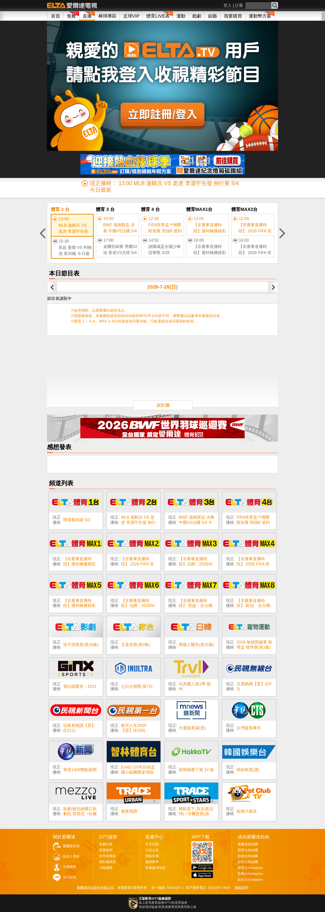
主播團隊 (69, 867)
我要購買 (233, 16)
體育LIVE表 (158, 16)
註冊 (239, 5)
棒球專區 (107, 16)
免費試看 (106, 844)
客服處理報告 (155, 868)
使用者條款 (107, 856)
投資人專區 (71, 856)
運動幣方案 (260, 16)
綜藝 (212, 16)
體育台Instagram (250, 868)
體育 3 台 (105, 209)
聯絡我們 (241, 887)
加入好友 (69, 877)
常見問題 (152, 844)
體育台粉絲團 (248, 850)
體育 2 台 (60, 209)
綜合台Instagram (250, 879)
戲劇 (196, 16)
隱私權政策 (107, 862)
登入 (227, 5)
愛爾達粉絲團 (248, 844)
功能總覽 (106, 868)
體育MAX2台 (244, 209)
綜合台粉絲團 (248, 862)
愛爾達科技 (71, 846)
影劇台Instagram (250, 873)
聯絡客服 (152, 856)
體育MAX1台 (199, 209)
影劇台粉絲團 (248, 856)
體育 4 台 (150, 209)
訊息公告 (152, 850)
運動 (181, 16)
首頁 (55, 16)
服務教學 (152, 862)
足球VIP (131, 16)
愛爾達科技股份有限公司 (95, 887)
